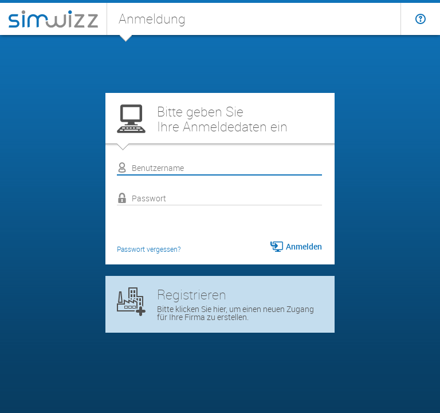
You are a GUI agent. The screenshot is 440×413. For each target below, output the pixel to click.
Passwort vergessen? (148, 249)
